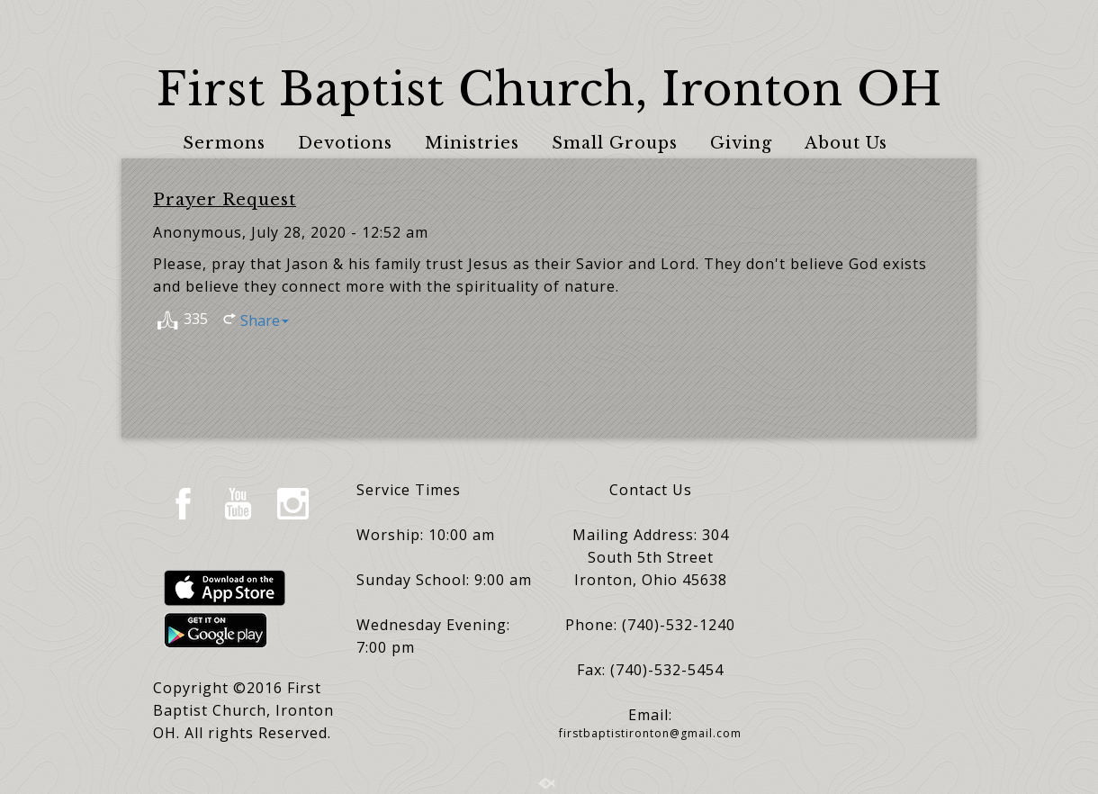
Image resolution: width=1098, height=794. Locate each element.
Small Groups (615, 143)
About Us (846, 143)
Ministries (472, 143)
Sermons (224, 143)
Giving (741, 143)
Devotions (345, 143)
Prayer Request (224, 200)
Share (264, 320)
